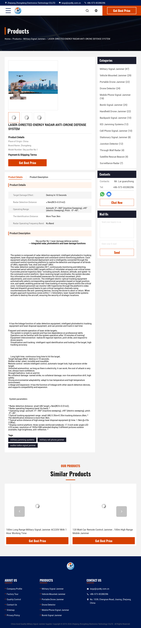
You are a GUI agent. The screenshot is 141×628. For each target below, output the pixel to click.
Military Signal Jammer (34, 39)
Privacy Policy (13, 615)
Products (17, 39)
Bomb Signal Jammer (52, 615)
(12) (114, 124)
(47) (114, 69)
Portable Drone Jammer (53, 599)
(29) (115, 75)
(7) (111, 163)
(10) (115, 117)
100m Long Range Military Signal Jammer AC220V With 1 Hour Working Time (36, 531)
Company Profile (14, 589)
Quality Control (14, 599)
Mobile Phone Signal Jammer (55, 610)
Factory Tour (12, 594)
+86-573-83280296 (94, 3)
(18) (115, 97)
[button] (19, 511)
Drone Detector (48, 605)
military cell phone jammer (52, 440)
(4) (112, 150)
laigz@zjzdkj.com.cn (70, 3)
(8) (115, 137)
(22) (115, 82)
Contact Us (12, 605)
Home (7, 39)
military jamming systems (22, 440)
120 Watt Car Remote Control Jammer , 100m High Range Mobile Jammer (103, 531)
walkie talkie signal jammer (23, 445)
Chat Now (116, 202)
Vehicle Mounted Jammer (53, 594)
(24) (110, 88)
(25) (113, 105)
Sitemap (11, 610)
